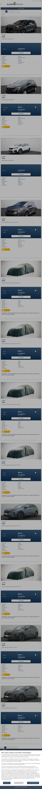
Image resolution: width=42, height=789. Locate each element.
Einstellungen (19, 782)
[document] (21, 767)
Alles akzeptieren (33, 782)
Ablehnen (6, 782)
